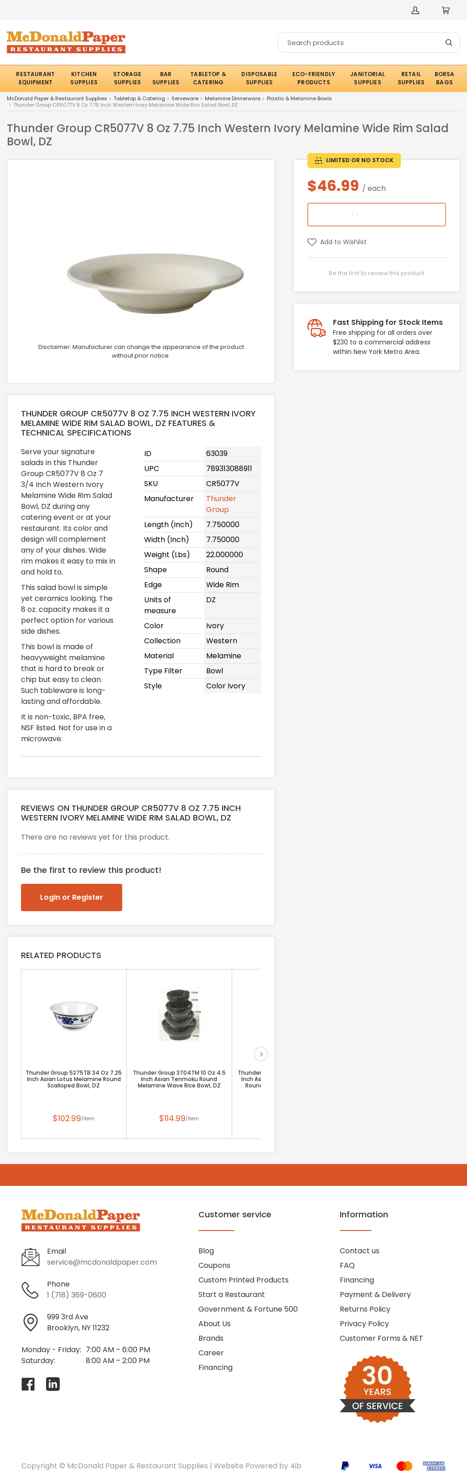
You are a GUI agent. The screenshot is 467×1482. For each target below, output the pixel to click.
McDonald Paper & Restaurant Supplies (57, 99)
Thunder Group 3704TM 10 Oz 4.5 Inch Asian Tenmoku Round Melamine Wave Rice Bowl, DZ (179, 1079)
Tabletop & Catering (139, 99)
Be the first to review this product (377, 273)
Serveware (184, 99)
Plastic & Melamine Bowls (299, 99)
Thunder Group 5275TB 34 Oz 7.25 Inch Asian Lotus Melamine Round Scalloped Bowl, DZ (74, 1079)
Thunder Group (221, 504)
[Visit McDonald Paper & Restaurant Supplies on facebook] (28, 1384)
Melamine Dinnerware (232, 99)
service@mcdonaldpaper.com (102, 1262)
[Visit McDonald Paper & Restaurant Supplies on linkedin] (53, 1384)
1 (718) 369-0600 (76, 1295)
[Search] (369, 42)
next (261, 1054)
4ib (295, 1466)
